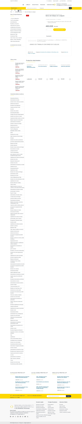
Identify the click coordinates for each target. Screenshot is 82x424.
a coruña (12, 354)
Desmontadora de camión (15, 148)
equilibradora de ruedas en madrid (16, 216)
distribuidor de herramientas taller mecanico (16, 318)
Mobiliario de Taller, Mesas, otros (57, 14)
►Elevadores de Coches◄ (15, 25)
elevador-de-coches (14, 159)
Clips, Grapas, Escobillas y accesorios (17, 229)
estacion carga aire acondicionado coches (16, 302)
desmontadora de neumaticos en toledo (17, 274)
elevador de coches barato (15, 296)
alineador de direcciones (15, 231)
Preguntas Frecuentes (51, 410)
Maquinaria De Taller (13, 34)
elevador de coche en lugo (15, 362)
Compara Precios (51, 409)
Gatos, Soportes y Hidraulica (15, 358)
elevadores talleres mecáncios (16, 198)
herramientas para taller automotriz (16, 363)
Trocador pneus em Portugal (15, 196)
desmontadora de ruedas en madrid (17, 189)
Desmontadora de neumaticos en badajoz (16, 246)
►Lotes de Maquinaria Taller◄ (15, 32)
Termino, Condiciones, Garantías (65, 412)
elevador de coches (14, 162)
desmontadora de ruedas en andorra (17, 282)
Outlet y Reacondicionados (15, 41)
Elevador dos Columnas (40, 404)
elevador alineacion (14, 145)
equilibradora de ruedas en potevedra (17, 308)
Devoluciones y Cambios (64, 409)
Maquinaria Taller (13, 227)
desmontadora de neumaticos (16, 121)
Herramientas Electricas (14, 168)
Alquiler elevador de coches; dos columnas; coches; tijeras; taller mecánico (17, 187)
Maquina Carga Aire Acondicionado (17, 119)
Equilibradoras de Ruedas (40, 410)
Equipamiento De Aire (14, 240)
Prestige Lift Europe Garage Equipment (17, 114)
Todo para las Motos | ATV (15, 286)
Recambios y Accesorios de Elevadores (17, 250)
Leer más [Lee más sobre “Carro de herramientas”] (47, 79)
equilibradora (13, 336)
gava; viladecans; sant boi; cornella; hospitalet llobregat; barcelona (16, 155)
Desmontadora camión (14, 173)
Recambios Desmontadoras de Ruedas (17, 279)
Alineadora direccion (14, 125)
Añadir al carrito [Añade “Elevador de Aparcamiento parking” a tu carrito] (36, 79)
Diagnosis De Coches (14, 320)
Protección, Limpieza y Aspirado (16, 294)
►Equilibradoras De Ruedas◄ (15, 27)
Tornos (12, 360)
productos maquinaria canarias (16, 257)
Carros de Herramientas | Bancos (42, 65)
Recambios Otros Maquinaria (15, 105)
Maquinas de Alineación (15, 259)
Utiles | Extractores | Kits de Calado (16, 136)
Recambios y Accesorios (14, 23)
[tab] (48, 37)
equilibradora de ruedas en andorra (17, 223)
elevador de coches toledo (15, 315)
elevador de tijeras (14, 347)
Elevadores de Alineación (40, 407)
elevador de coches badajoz (15, 342)
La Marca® (28, 4)
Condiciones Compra (51, 4)
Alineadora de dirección (15, 103)
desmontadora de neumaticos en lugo (17, 349)
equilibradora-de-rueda (15, 180)
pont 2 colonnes (13, 248)
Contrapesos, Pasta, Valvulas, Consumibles (15, 261)
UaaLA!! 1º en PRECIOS (14, 0)
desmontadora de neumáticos (16, 356)
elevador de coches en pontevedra (17, 139)
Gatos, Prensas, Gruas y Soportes (16, 37)
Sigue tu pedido (55, 0)
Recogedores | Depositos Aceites (16, 220)
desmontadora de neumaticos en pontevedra (16, 299)
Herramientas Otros (18, 11)
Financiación (42, 4)
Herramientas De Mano (14, 270)
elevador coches (13, 328)
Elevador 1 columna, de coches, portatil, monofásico (17, 238)
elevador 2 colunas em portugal (16, 123)
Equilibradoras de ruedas (15, 127)
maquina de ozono (14, 166)
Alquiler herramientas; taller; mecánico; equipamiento (17, 214)
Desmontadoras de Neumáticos (41, 409)
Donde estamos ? (51, 404)
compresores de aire (14, 150)
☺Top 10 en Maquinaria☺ (14, 18)
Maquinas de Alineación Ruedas (15, 30)
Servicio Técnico (35, 4)
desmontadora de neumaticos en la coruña (16, 326)
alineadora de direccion (15, 232)
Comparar (59, 19)
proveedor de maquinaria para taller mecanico (17, 235)
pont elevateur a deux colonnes (16, 218)
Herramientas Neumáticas (15, 112)
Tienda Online (63, 0)
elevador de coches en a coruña (16, 116)
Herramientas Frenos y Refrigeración (17, 313)
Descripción (48, 36)
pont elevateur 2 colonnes (15, 191)
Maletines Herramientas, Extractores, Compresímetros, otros (17, 203)
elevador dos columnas (14, 110)
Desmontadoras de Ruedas (15, 200)
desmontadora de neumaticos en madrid (17, 164)
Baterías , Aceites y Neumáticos (15, 39)
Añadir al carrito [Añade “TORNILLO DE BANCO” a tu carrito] (58, 79)
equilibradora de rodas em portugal (17, 255)
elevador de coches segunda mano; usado (17, 253)
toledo (12, 132)
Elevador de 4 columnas (15, 268)
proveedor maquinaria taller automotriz (17, 141)
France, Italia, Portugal (51, 413)
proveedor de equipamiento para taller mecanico (17, 266)
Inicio (11, 11)
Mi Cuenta (69, 0)
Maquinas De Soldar (14, 143)
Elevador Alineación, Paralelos (16, 182)
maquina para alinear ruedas (15, 107)
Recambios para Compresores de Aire (17, 351)
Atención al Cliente (63, 407)
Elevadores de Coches (14, 175)
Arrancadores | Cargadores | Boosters (17, 345)
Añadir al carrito (60, 29)
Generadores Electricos (15, 98)
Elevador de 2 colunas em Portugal (16, 171)
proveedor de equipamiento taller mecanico (16, 208)
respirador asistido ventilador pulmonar (17, 205)
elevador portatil (13, 222)
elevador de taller (14, 284)
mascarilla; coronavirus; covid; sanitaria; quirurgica (17, 332)
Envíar (69, 396)
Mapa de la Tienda (51, 412)
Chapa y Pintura (13, 184)
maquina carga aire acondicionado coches (16, 277)
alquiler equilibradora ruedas (15, 272)
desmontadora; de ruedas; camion (16, 194)
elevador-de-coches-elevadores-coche (17, 179)
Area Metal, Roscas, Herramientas (16, 340)
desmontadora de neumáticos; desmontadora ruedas (16, 323)
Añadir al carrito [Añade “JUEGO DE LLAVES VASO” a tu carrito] (70, 79)
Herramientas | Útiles (13, 36)
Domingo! (49, 415)
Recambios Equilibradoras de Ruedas (17, 304)
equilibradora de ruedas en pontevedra (17, 157)
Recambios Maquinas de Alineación (17, 330)
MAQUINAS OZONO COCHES (15, 130)
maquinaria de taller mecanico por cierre (17, 118)
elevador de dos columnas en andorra (17, 101)
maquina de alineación (14, 306)
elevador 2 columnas (14, 225)
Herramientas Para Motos (15, 211)
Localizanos (49, 0)
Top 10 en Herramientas (14, 20)
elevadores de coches (14, 134)
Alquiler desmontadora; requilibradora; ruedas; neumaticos (17, 243)
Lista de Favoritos (51, 407)
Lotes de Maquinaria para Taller (16, 177)
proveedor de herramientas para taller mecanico (17, 292)
